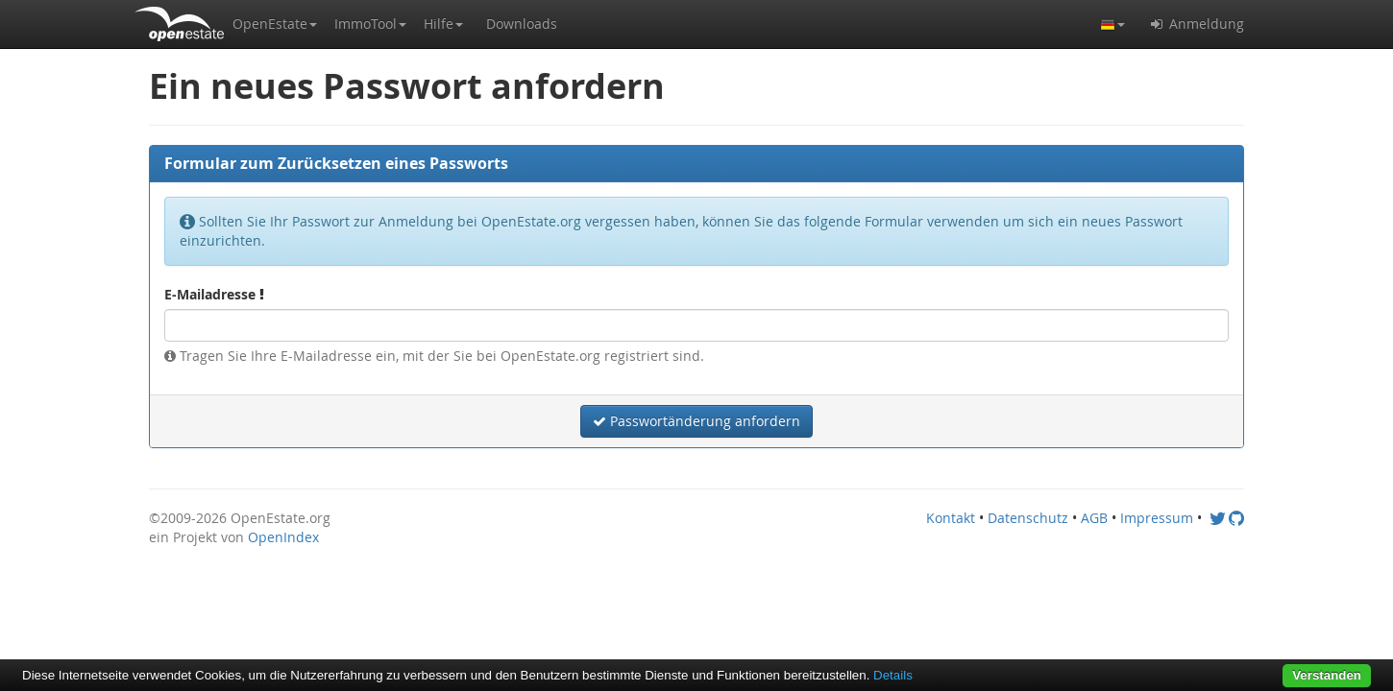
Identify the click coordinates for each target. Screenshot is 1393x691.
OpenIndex (283, 537)
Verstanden (1326, 675)
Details (893, 675)
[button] (275, 24)
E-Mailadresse (214, 294)
